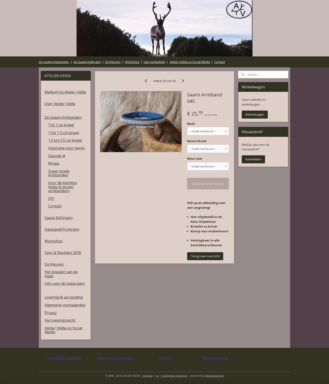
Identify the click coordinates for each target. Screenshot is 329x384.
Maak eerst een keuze (208, 184)
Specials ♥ (56, 155)
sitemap (148, 375)
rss (157, 375)
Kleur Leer (194, 158)
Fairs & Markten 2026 (63, 252)
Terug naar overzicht (205, 256)
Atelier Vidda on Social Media (190, 62)
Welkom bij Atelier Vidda (65, 92)
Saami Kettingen (59, 217)
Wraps (53, 163)
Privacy (51, 312)
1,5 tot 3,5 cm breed (65, 140)
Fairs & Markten (154, 62)
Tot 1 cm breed (61, 124)
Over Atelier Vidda (60, 103)
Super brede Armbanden (58, 173)
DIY (51, 198)
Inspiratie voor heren (66, 148)
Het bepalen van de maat (61, 273)
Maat (191, 124)
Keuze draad (196, 141)
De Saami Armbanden (54, 62)
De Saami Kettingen (87, 62)
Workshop (132, 62)
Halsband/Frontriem (62, 229)
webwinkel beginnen (175, 375)
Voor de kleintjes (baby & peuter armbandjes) (62, 186)
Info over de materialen (65, 283)
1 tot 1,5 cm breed (63, 132)
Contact (219, 62)
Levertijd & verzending (64, 297)
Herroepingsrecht (60, 320)
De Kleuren (113, 62)
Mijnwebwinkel (214, 375)
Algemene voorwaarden (65, 304)
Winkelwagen (254, 114)
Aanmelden (253, 159)
